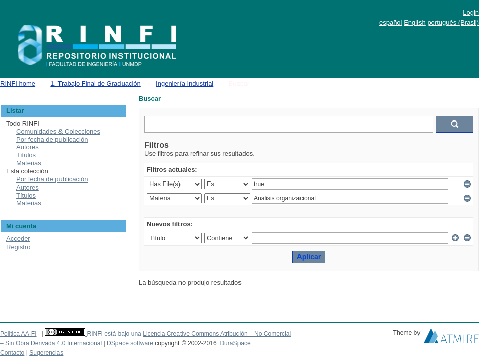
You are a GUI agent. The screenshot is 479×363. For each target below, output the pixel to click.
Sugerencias (46, 352)
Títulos (26, 155)
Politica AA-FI (18, 333)
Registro (18, 247)
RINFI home (17, 83)
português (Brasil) (453, 22)
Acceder (18, 239)
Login (471, 12)
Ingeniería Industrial (184, 83)
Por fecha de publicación (52, 139)
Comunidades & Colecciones (58, 131)
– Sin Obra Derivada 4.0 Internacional (51, 343)
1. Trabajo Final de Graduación (95, 83)
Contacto (12, 352)
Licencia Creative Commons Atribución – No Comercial (217, 333)
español (390, 22)
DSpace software (130, 343)
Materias (28, 163)
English (415, 22)
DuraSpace (235, 343)
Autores (27, 147)
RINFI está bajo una (114, 333)
